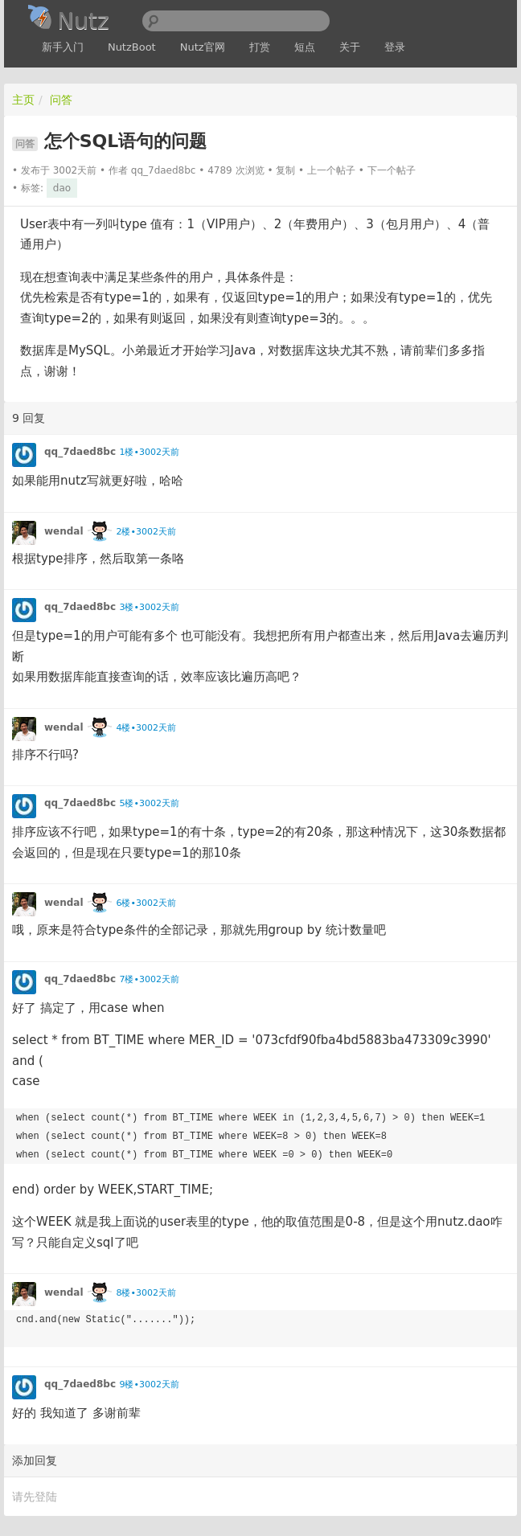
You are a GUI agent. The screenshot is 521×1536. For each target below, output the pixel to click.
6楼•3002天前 (145, 903)
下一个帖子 (391, 170)
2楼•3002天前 (145, 531)
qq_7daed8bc (163, 170)
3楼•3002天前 (148, 607)
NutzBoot (132, 47)
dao (62, 188)
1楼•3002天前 (148, 452)
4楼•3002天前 (145, 728)
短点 (304, 47)
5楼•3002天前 (148, 803)
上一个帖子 (331, 170)
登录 (394, 47)
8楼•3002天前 (145, 1293)
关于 (349, 47)
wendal (64, 531)
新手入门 (63, 47)
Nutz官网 (202, 47)
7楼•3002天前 (148, 979)
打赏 (259, 47)
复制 (285, 170)
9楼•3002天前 (148, 1384)
